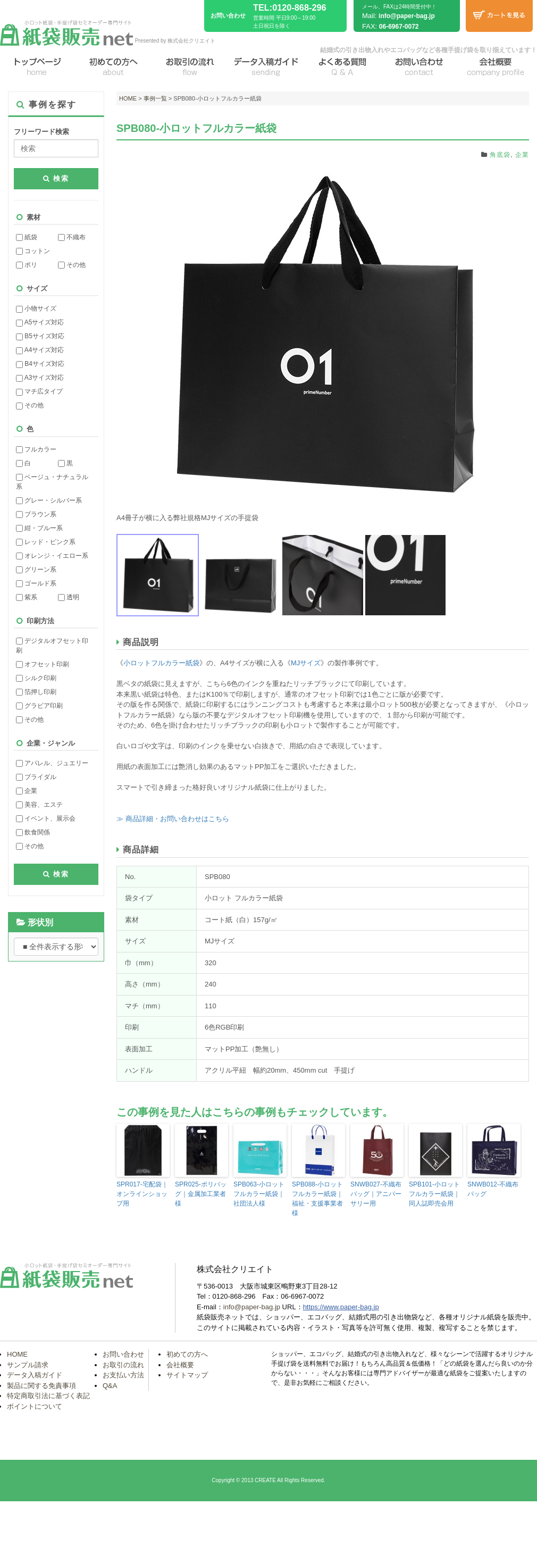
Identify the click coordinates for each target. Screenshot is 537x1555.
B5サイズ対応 (40, 336)
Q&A (110, 1386)
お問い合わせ (123, 1354)
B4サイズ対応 (40, 363)
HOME (128, 98)
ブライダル (36, 777)
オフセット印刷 (42, 664)
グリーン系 (36, 569)
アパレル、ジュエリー (52, 763)
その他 (72, 265)
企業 (26, 791)
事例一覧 (155, 98)
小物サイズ (36, 308)
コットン (33, 251)
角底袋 (500, 154)
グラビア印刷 (39, 705)
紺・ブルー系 (39, 528)
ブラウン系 (36, 514)
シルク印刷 (36, 678)
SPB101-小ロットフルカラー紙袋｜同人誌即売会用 (434, 1194)
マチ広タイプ (39, 391)
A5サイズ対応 (40, 322)
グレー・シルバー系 (49, 500)
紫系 (26, 597)
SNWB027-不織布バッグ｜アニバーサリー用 (375, 1194)
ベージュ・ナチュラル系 (52, 481)
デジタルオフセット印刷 (52, 645)
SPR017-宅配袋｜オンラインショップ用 (142, 1194)
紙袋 (26, 237)
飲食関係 (33, 832)
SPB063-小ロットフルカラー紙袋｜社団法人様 (258, 1194)
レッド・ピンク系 (45, 542)
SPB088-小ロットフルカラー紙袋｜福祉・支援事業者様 (317, 1199)
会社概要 (180, 1365)
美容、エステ (39, 804)
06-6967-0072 (399, 26)
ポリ (26, 265)
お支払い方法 (123, 1375)
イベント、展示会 (45, 818)
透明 (68, 597)
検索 (56, 178)
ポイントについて (34, 1406)
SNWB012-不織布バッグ (492, 1189)
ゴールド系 (36, 583)
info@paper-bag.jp (407, 16)
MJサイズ (306, 663)
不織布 (72, 237)
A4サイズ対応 (40, 350)
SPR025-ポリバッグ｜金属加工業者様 (200, 1194)
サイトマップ (187, 1375)
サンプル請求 (27, 1365)
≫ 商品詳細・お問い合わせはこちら (172, 819)
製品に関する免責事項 (41, 1386)
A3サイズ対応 (40, 377)
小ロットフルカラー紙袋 (161, 663)
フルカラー (36, 449)
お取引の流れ (123, 1365)
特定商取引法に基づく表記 (48, 1396)
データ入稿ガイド (34, 1375)
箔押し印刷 (36, 692)
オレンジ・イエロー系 (52, 555)
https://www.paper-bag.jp (341, 1307)
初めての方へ (187, 1354)
